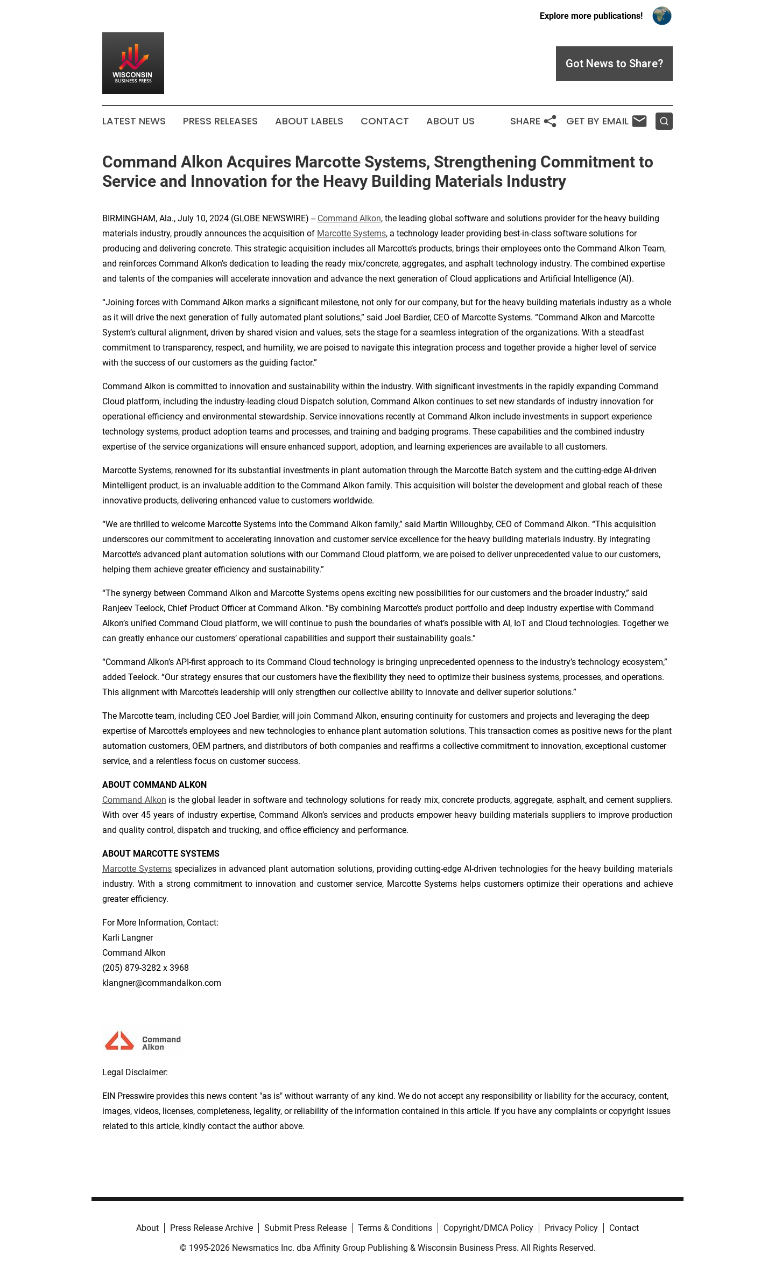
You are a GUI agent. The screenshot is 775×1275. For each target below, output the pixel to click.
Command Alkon (349, 218)
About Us (450, 121)
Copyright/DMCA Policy (488, 1228)
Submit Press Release (305, 1228)
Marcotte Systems (351, 233)
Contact (385, 121)
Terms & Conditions (395, 1228)
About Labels (309, 121)
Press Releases (220, 121)
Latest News (134, 121)
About (147, 1228)
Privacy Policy (571, 1228)
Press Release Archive (211, 1228)
